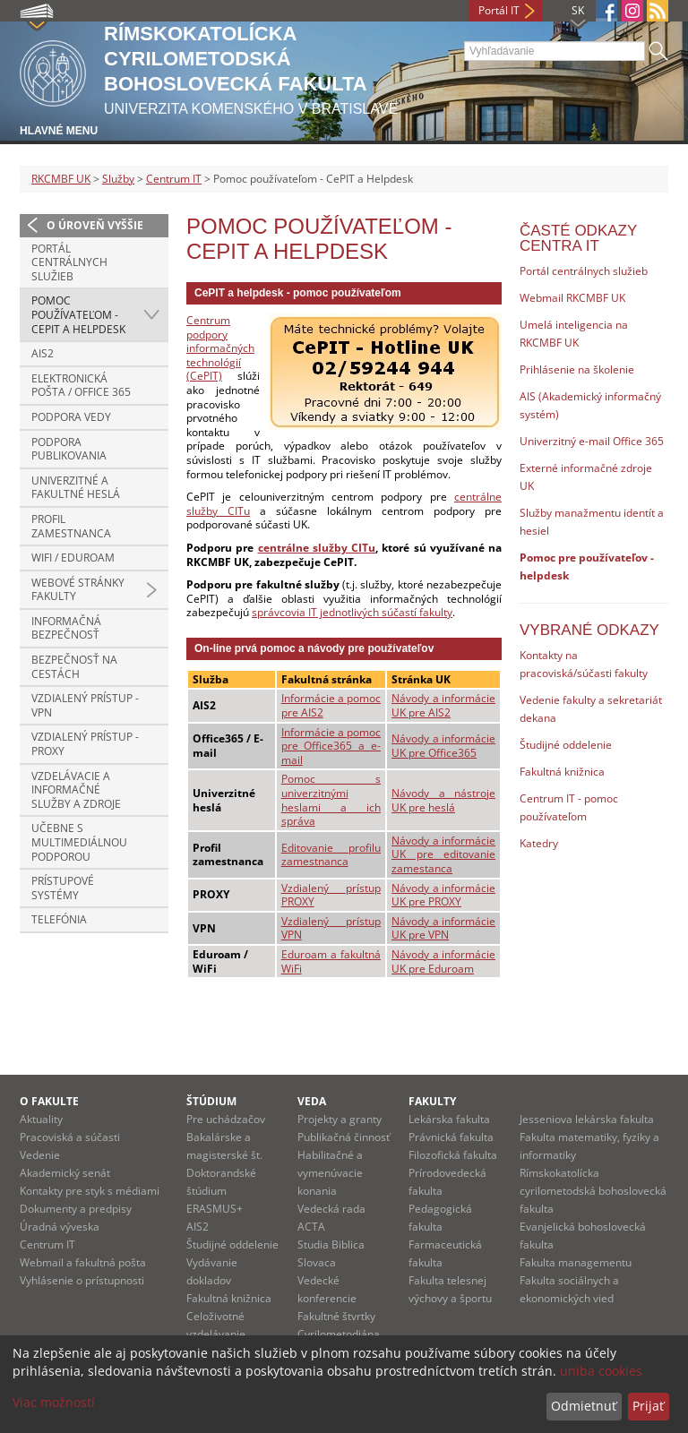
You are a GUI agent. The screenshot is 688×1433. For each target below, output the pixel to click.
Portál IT (499, 10)
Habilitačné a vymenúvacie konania (330, 1172)
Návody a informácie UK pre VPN (443, 928)
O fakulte (49, 1101)
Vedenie (40, 1155)
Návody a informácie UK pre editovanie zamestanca (443, 854)
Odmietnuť (583, 1405)
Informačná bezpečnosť (66, 628)
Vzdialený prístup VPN (331, 928)
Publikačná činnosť (343, 1137)
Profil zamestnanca (71, 526)
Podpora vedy (71, 417)
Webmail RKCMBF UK (572, 297)
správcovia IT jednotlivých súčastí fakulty (352, 612)
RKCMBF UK (60, 178)
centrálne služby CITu (317, 547)
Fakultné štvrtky (336, 1316)
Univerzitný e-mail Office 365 (592, 441)
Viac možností (54, 1402)
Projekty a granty (339, 1119)
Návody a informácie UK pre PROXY (443, 895)
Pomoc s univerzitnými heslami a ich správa (331, 799)
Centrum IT (174, 178)
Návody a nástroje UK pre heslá (443, 800)
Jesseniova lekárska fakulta (587, 1119)
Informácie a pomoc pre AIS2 (331, 705)
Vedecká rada (331, 1208)
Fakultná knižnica (562, 771)
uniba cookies (601, 1370)
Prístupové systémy (62, 888)
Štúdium (211, 1101)
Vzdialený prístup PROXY (331, 895)
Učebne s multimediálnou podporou (79, 841)
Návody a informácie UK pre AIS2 (443, 705)
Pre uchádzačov (225, 1119)
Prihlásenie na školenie (577, 369)
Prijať (648, 1405)
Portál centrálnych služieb (69, 262)
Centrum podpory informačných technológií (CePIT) (220, 348)
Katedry (539, 843)
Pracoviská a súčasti (70, 1137)
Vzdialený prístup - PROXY (85, 744)
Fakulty (432, 1101)
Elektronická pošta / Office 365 (81, 385)
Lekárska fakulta (449, 1119)
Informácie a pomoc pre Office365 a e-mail (331, 746)
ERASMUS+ (214, 1208)
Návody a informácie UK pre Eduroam (443, 961)
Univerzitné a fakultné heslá (75, 487)
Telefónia (59, 919)
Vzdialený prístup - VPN (85, 705)
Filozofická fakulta (452, 1155)
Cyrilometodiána (338, 1334)
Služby (118, 178)
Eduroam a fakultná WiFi (331, 961)
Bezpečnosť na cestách (74, 667)
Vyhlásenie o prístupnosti (82, 1280)
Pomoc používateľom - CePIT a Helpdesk (78, 314)
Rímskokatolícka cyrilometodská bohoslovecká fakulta (593, 1190)
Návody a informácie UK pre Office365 (443, 745)
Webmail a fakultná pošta (83, 1262)
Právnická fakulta (451, 1137)
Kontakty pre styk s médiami (89, 1190)
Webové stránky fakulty (78, 590)
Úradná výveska (59, 1226)
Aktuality (41, 1119)
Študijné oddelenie (566, 744)
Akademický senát (65, 1172)
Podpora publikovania (69, 449)
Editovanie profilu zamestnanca (331, 855)
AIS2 (42, 353)
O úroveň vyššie (95, 225)
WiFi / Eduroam (73, 557)
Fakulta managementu (576, 1262)
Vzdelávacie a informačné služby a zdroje (76, 789)
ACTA (311, 1226)
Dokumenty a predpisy (76, 1208)
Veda (311, 1101)
